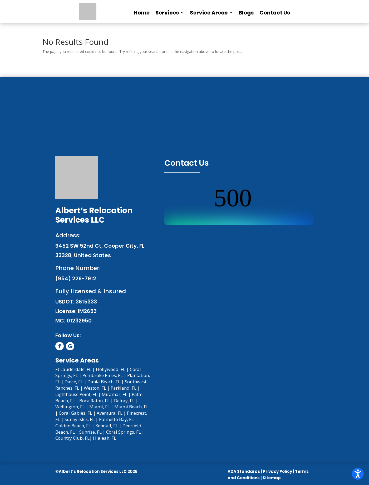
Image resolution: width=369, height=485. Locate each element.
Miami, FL (99, 407)
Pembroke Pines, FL (102, 375)
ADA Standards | (245, 471)
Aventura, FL (109, 413)
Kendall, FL (106, 426)
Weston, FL (95, 388)
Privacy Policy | (278, 471)
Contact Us (274, 12)
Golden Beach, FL (73, 426)
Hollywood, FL (110, 369)
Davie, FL (74, 382)
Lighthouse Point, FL (76, 394)
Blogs (246, 12)
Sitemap (272, 478)
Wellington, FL (70, 407)
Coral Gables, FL (75, 413)
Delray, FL (124, 401)
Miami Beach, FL (131, 407)
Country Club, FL (72, 438)
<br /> (239, 205)
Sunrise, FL (90, 432)
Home (142, 12)
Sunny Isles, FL (80, 419)
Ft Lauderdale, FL (73, 369)
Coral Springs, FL (123, 432)
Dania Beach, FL (103, 382)
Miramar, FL (114, 394)
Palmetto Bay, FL (116, 419)
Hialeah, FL (104, 438)
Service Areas (209, 12)
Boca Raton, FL (94, 401)
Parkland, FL (123, 388)
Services (167, 12)
